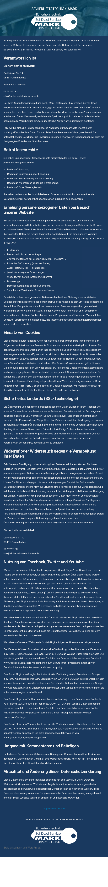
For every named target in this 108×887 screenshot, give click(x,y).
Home (61, 808)
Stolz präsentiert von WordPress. (22, 847)
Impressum (49, 808)
